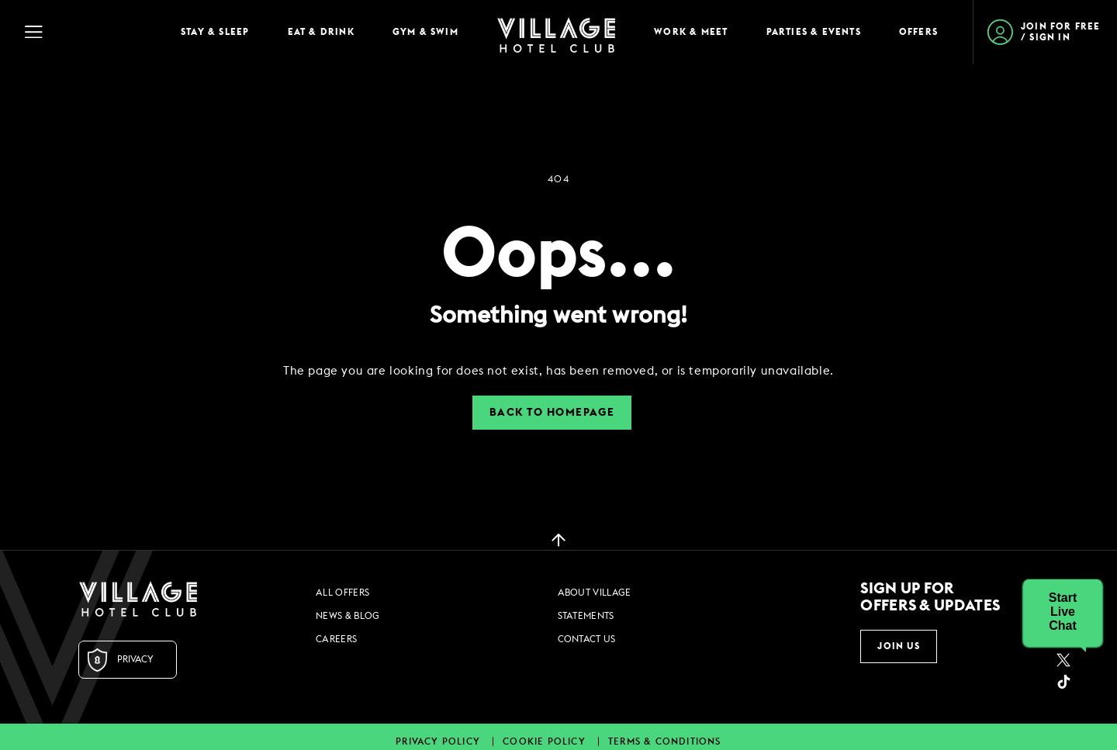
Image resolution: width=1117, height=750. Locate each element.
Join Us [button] (898, 646)
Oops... (558, 255)
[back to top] (558, 539)
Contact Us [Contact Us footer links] (587, 639)
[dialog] (558, 371)
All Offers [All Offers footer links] (342, 592)
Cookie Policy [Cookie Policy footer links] (546, 741)
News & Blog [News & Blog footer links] (347, 615)
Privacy (135, 659)
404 (558, 179)
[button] (1062, 612)
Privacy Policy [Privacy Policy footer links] (439, 741)
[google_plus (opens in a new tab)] (1063, 682)
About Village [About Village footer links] (594, 592)
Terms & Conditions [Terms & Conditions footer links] (664, 741)
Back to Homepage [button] (551, 412)
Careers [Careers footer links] (336, 639)
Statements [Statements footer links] (586, 615)
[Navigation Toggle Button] (85, 32)
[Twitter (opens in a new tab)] (1063, 660)
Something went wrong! (558, 315)
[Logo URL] (138, 598)
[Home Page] (556, 32)
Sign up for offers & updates (930, 597)
